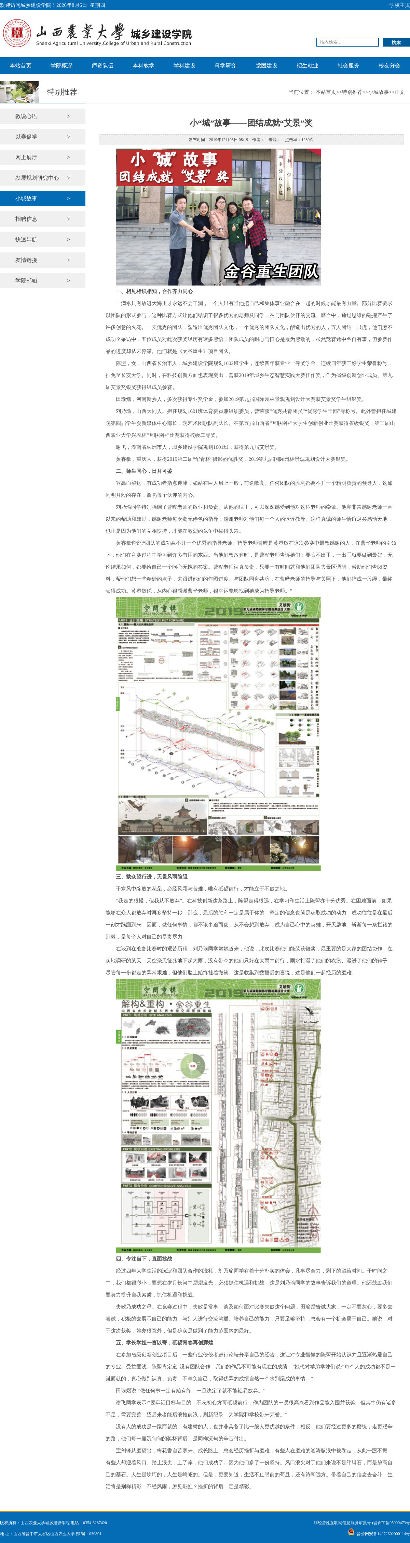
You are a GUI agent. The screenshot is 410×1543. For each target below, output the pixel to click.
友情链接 (42, 260)
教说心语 (42, 116)
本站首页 (20, 65)
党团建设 (266, 65)
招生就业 (307, 65)
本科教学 (143, 65)
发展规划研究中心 (42, 178)
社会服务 (348, 65)
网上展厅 (42, 157)
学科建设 (184, 65)
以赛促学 (42, 136)
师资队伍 (102, 65)
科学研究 (225, 65)
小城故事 (42, 198)
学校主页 (400, 5)
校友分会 (389, 65)
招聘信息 (42, 219)
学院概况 (61, 65)
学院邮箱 (42, 280)
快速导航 (42, 239)
